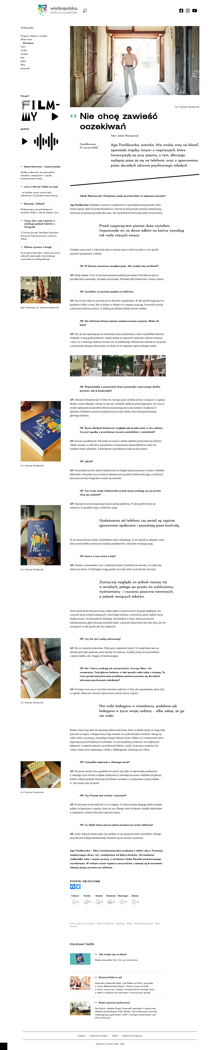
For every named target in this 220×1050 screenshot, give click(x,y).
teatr (23, 47)
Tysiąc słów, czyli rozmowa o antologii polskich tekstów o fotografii (39, 224)
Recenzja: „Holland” (34, 204)
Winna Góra (26, 39)
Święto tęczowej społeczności (114, 1003)
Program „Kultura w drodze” (34, 36)
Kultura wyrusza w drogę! (38, 247)
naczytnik (25, 68)
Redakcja (82, 1036)
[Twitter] (78, 886)
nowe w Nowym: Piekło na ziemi (41, 187)
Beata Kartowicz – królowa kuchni (42, 167)
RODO (115, 1036)
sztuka (24, 50)
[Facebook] (72, 886)
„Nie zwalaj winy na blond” (83, 924)
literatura (28, 43)
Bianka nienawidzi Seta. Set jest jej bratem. (116, 960)
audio (23, 61)
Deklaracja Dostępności (132, 1036)
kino (158, 924)
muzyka (24, 54)
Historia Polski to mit (110, 977)
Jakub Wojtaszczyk (144, 924)
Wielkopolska (27, 28)
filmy (130, 924)
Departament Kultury (99, 1036)
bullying (121, 924)
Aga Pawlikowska (106, 924)
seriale (74, 927)
